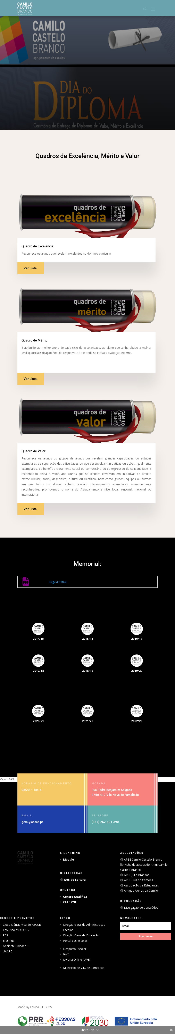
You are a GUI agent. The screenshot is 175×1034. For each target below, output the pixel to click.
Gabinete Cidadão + (16, 946)
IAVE (66, 954)
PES (5, 935)
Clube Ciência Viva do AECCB (22, 925)
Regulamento (58, 582)
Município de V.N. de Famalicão (84, 968)
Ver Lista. (31, 268)
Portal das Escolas (75, 941)
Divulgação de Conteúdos (140, 907)
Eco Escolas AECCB (16, 930)
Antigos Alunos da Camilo (140, 890)
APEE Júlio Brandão (136, 875)
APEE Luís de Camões (138, 880)
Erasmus (8, 941)
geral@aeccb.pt (32, 822)
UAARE (7, 951)
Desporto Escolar (74, 949)
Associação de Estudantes (141, 885)
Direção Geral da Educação (81, 935)
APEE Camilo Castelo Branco (142, 859)
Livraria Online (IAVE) (77, 959)
